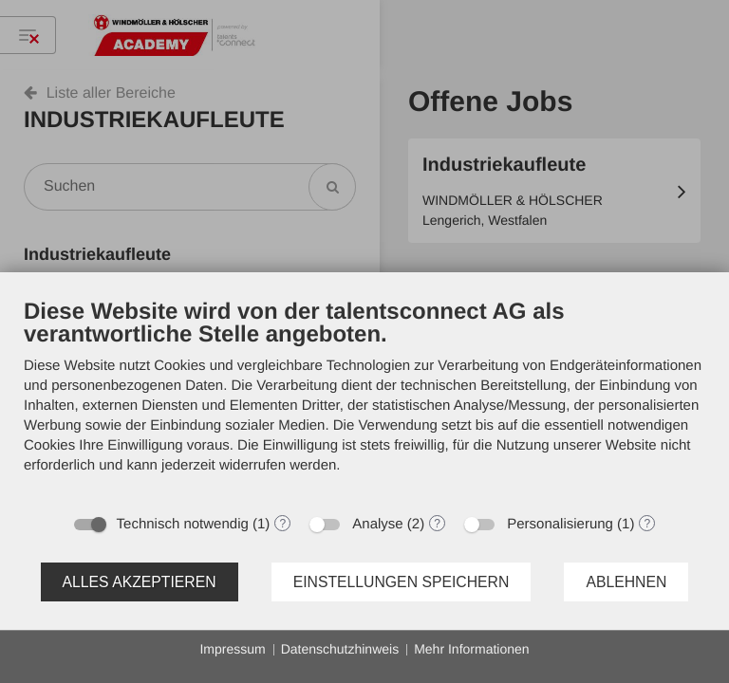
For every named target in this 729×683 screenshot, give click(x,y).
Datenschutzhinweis (340, 648)
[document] (364, 400)
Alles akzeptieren (139, 582)
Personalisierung (560, 524)
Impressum (232, 648)
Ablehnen (626, 582)
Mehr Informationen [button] (471, 648)
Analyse (377, 524)
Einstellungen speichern (401, 582)
